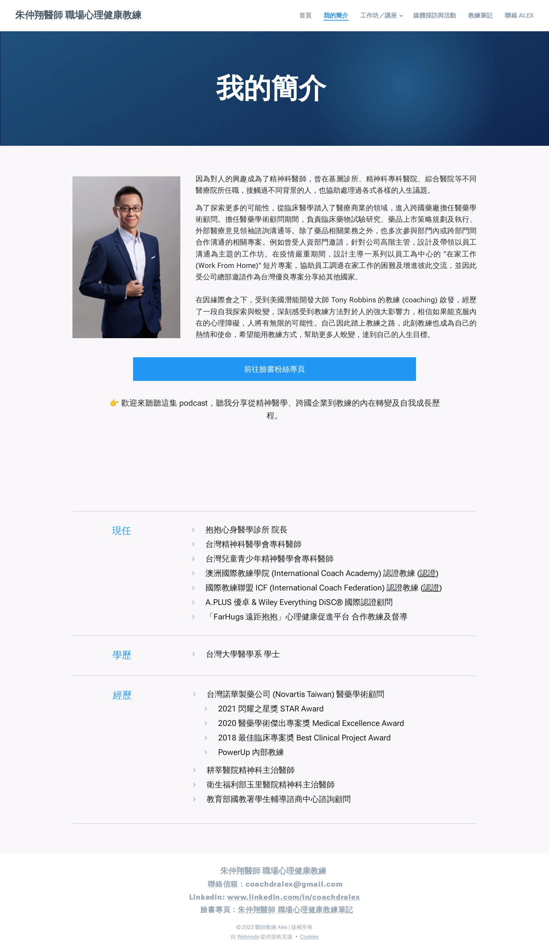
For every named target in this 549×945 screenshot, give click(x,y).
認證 (428, 573)
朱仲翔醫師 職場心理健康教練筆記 (295, 909)
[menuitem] (321, 15)
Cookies (309, 937)
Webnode (248, 937)
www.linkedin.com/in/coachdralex (293, 897)
